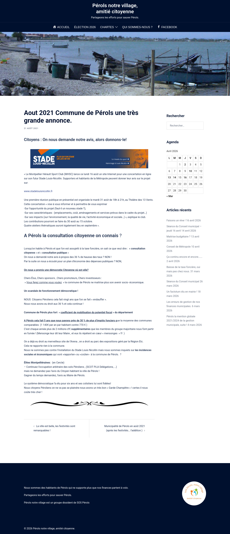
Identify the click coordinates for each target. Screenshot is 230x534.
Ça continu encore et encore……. (185, 256)
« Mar (170, 196)
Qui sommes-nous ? (137, 27)
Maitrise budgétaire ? (178, 236)
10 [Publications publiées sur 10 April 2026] (190, 171)
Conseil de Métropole (179, 246)
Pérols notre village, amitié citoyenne (115, 8)
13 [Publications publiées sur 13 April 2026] (169, 177)
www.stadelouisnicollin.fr (38, 191)
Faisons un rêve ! (176, 220)
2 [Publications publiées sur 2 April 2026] (185, 164)
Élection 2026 (85, 27)
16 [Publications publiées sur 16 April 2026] (185, 177)
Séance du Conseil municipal (183, 281)
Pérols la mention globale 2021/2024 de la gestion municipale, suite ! (181, 321)
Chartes (107, 27)
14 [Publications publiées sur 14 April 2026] (174, 177)
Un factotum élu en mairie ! (182, 291)
